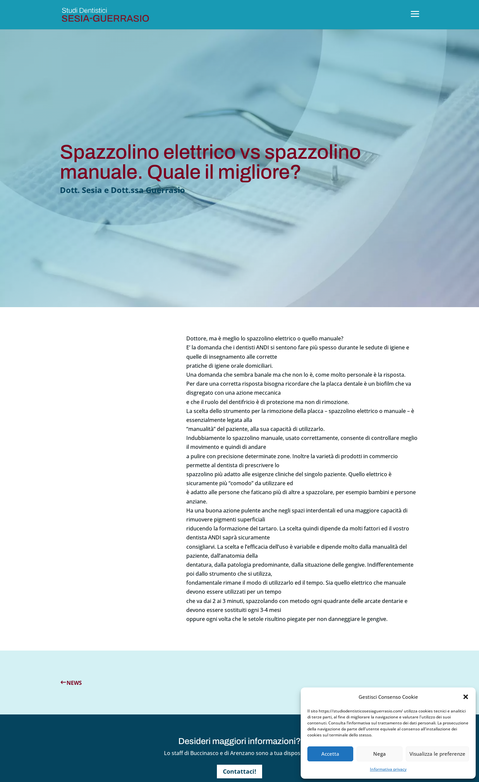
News (74, 682)
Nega (379, 753)
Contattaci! (239, 771)
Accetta (330, 753)
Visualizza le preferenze (437, 753)
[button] (465, 696)
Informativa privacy (388, 769)
